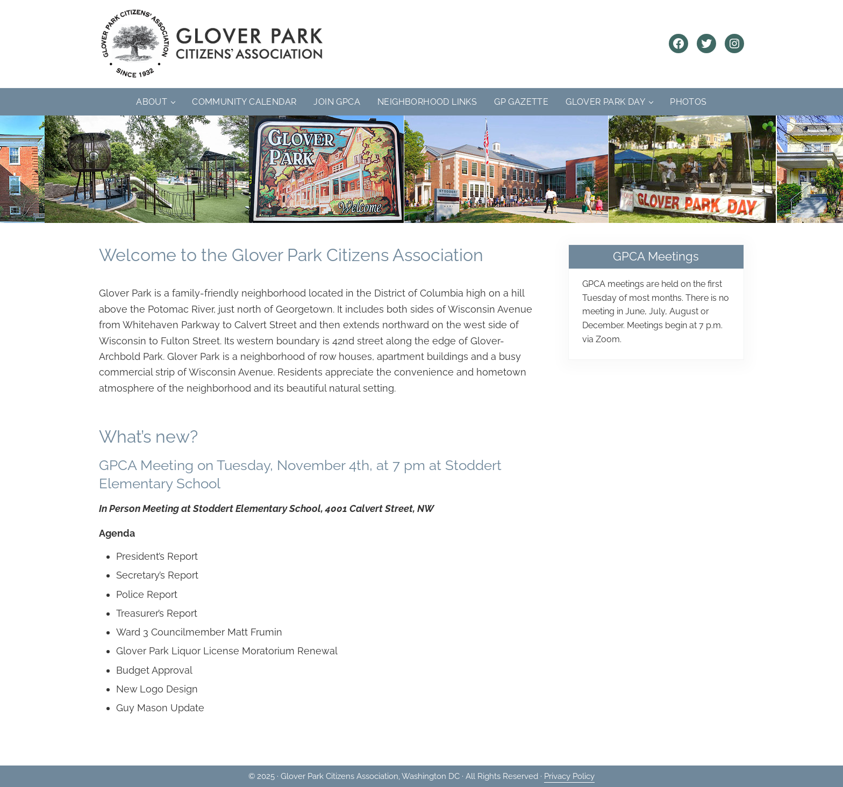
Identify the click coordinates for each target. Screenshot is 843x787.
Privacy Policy (569, 776)
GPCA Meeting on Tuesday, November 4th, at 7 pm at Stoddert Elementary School (300, 474)
